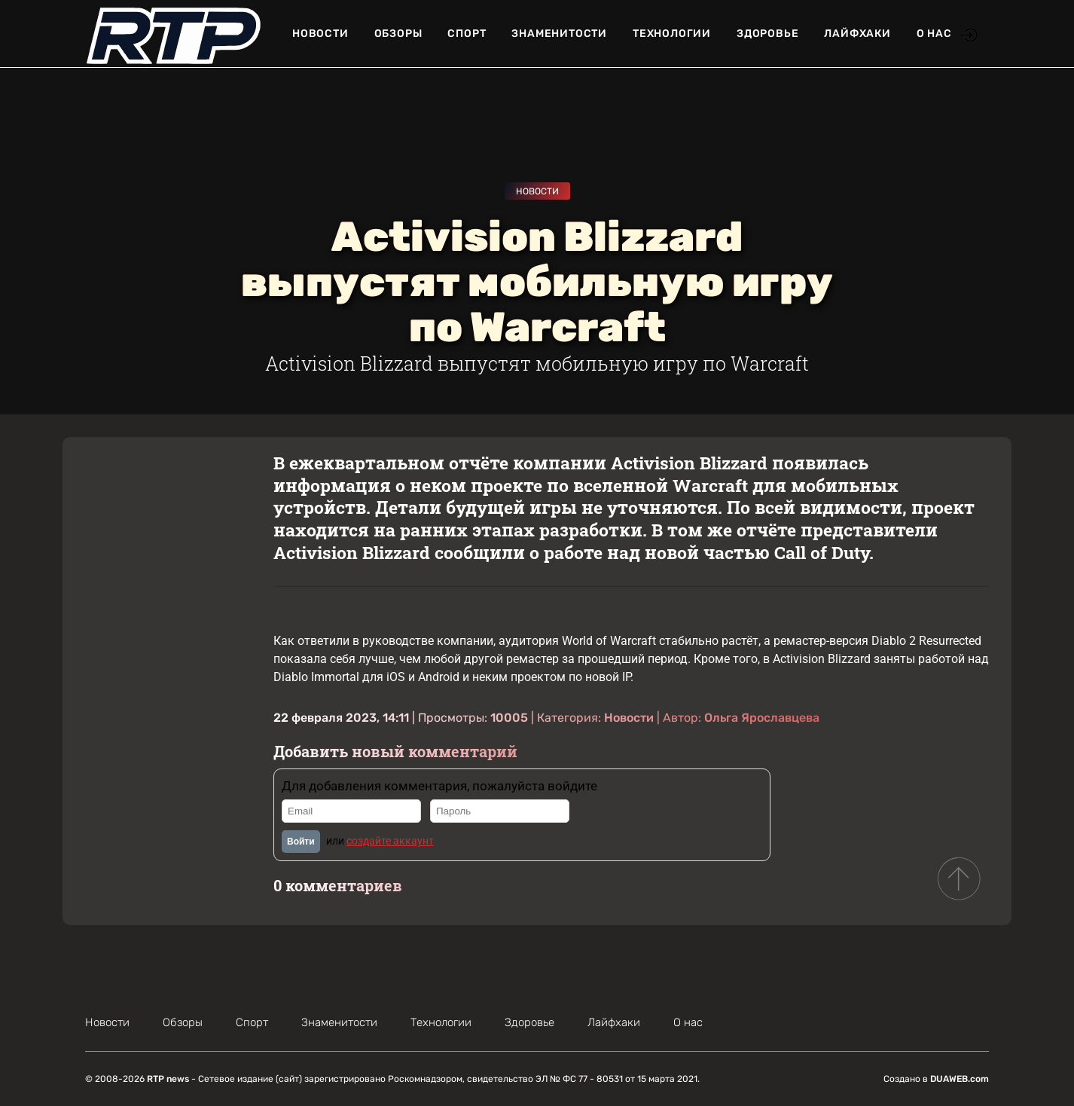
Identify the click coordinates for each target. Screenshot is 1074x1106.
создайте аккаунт (390, 841)
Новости (320, 33)
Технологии (672, 33)
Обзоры (398, 33)
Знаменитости (559, 33)
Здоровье (767, 33)
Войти (301, 841)
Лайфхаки (857, 33)
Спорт (466, 33)
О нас (934, 33)
